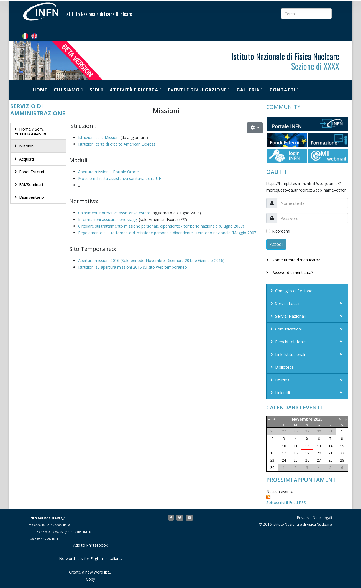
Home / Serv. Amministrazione (30, 131)
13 (319, 446)
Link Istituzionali (290, 354)
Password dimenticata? (291, 272)
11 (296, 446)
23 (272, 460)
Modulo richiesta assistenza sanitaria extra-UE (119, 178)
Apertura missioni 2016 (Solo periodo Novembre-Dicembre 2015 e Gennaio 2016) (151, 260)
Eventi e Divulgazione (197, 90)
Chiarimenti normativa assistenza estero (114, 212)
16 (272, 453)
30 (272, 467)
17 (284, 453)
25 (296, 460)
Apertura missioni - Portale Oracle (108, 171)
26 (307, 460)
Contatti (283, 90)
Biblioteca (284, 367)
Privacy (303, 517)
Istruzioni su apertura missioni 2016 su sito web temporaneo (132, 267)
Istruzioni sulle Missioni (98, 137)
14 (330, 446)
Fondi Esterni (31, 171)
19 (307, 453)
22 (342, 453)
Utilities (282, 380)
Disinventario (31, 197)
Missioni (26, 146)
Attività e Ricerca (134, 90)
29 (342, 460)
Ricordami (281, 231)
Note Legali (322, 517)
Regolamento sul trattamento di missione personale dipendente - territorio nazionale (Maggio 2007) (168, 232)
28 (330, 460)
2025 (318, 419)
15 (342, 446)
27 (319, 460)
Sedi (94, 90)
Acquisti (26, 159)
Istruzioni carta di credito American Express (116, 144)
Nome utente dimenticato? (295, 260)
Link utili (282, 392)
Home (40, 90)
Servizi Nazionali (290, 316)
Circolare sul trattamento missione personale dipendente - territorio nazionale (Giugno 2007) (161, 226)
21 (330, 453)
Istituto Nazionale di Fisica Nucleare (98, 13)
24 (284, 460)
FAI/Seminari (31, 184)
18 (296, 453)
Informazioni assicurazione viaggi (108, 219)
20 (319, 453)
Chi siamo (67, 90)
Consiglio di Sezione (294, 290)
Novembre (302, 419)
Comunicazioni (288, 329)
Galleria (248, 90)
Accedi (276, 244)
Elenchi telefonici (290, 341)
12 (307, 446)
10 (284, 446)
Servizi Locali (287, 303)
